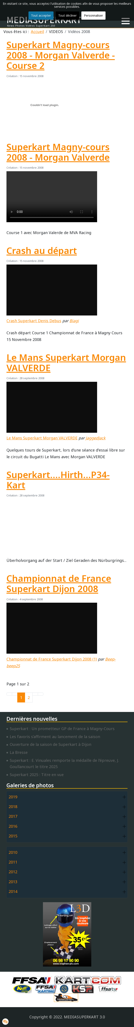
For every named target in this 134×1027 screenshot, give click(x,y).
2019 (13, 796)
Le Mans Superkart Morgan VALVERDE (66, 362)
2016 (13, 826)
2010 (13, 852)
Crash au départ (41, 250)
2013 (13, 881)
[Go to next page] (35, 694)
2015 (13, 835)
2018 (13, 806)
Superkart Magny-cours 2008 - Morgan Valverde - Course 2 (60, 55)
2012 (13, 871)
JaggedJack (96, 438)
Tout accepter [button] (41, 15)
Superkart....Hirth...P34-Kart (58, 480)
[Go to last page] (40, 694)
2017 (13, 816)
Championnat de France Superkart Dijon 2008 (58, 583)
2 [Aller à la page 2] (29, 697)
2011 (13, 862)
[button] (125, 21)
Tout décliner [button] (67, 15)
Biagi (74, 320)
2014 (13, 891)
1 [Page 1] (21, 697)
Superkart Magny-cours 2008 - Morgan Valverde (58, 152)
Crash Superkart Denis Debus (33, 320)
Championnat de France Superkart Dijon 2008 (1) (51, 659)
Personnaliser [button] (93, 15)
